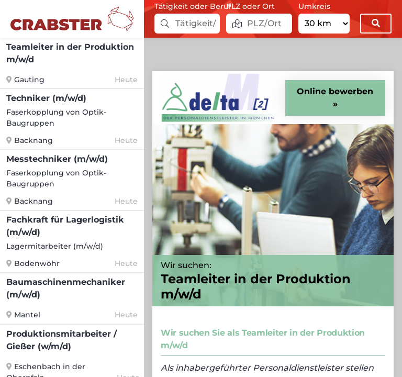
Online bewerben (335, 91)
